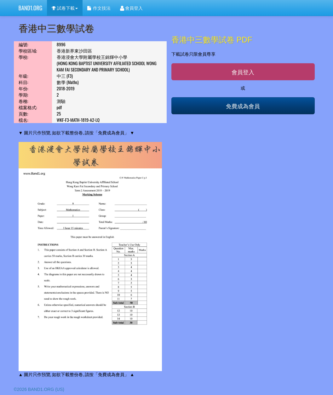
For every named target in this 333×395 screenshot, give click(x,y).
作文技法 (99, 7)
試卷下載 (65, 7)
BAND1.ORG (31, 8)
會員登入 (131, 7)
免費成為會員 (243, 106)
